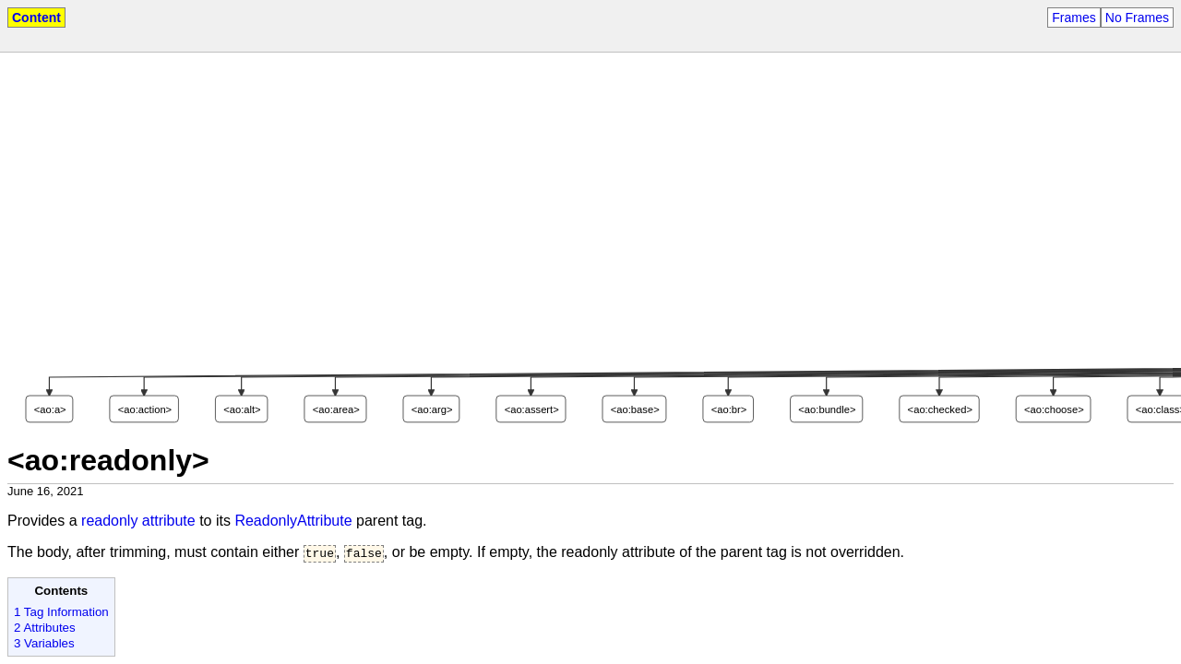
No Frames (1137, 17)
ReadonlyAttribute (293, 520)
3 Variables (44, 645)
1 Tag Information (61, 614)
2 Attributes (45, 629)
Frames (1073, 17)
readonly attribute (138, 520)
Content (36, 17)
